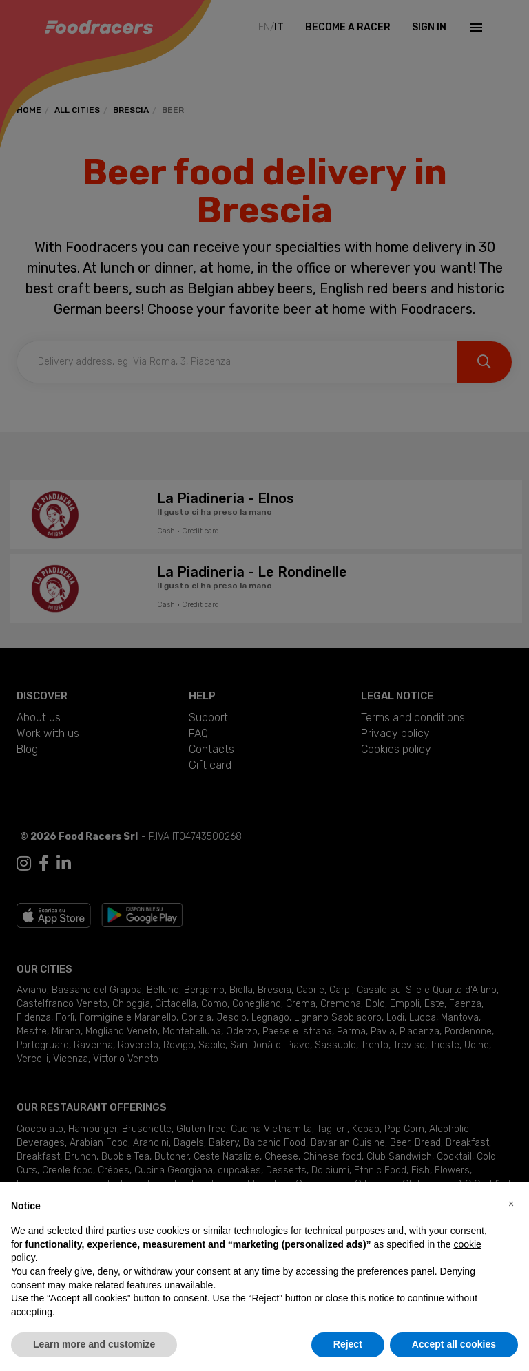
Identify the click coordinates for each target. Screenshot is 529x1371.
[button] (511, 1204)
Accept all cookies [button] (454, 1344)
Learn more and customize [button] (94, 1344)
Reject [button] (347, 1344)
